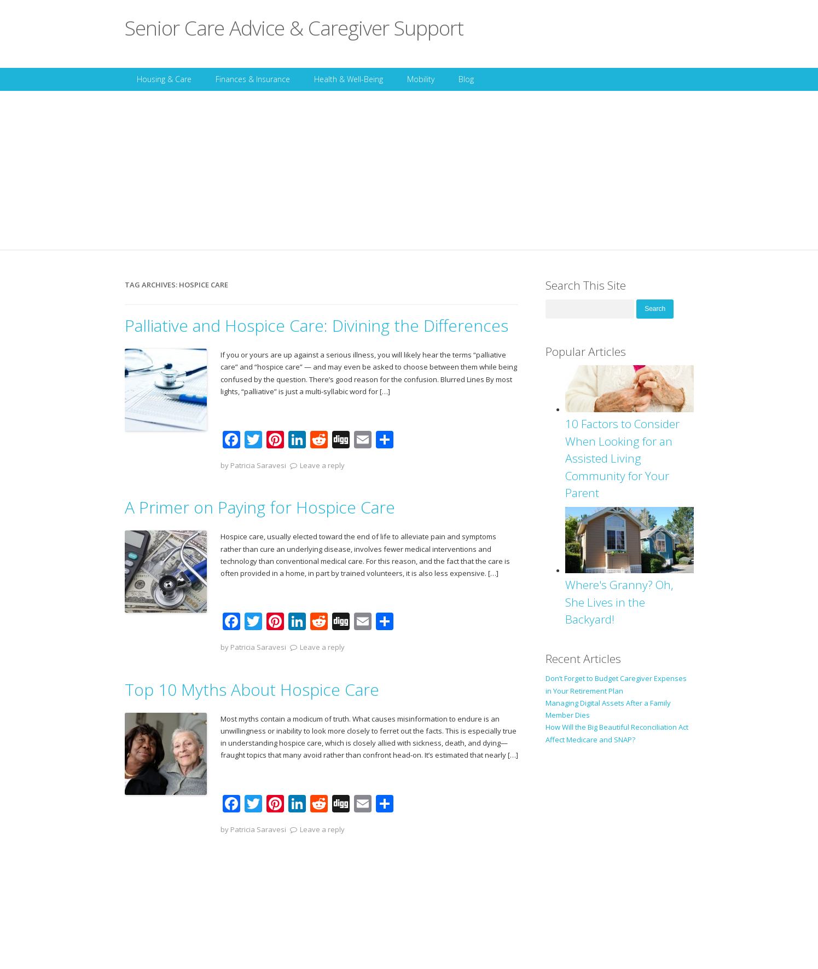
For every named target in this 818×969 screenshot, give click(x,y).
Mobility (420, 79)
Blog (466, 79)
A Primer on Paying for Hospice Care (260, 507)
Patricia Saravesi (258, 465)
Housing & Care (164, 79)
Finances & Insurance (253, 79)
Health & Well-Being (348, 79)
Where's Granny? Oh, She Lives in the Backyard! (619, 602)
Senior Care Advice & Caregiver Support (294, 28)
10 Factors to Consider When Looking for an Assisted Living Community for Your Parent (622, 458)
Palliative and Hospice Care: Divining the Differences (316, 325)
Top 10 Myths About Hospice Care (252, 689)
